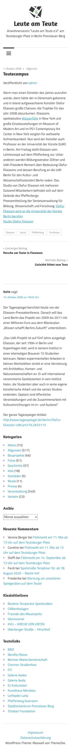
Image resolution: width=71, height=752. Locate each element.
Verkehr (13, 496)
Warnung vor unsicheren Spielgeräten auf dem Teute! (32, 581)
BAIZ (11, 649)
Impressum (35, 732)
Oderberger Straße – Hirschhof (29, 629)
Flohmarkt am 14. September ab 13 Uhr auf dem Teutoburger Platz (34, 560)
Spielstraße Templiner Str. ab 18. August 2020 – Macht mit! (34, 571)
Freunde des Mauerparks (25, 613)
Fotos (12, 460)
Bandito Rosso (17, 654)
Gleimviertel (16, 619)
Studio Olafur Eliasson (18, 221)
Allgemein (31, 69)
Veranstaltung (17, 491)
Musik (12, 481)
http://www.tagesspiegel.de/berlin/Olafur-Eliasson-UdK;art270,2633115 (32, 422)
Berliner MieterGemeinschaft (27, 659)
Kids (11, 470)
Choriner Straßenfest (22, 664)
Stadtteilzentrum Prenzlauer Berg (31, 706)
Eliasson (10, 232)
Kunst (23, 232)
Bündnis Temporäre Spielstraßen (30, 603)
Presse (12, 486)
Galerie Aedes (17, 675)
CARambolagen (18, 608)
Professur (54, 232)
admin (32, 82)
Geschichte (15, 465)
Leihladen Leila (18, 695)
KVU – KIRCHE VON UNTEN (26, 624)
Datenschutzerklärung (35, 737)
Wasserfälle (30, 118)
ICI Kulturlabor (17, 685)
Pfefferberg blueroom (23, 700)
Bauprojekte (16, 455)
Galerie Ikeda (17, 680)
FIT (10, 669)
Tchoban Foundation (21, 711)
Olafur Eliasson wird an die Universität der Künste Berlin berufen (33, 211)
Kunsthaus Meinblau (22, 690)
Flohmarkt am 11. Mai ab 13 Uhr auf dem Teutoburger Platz (35, 540)
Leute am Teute (35, 23)
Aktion (12, 445)
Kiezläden (14, 476)
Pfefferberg (38, 232)
